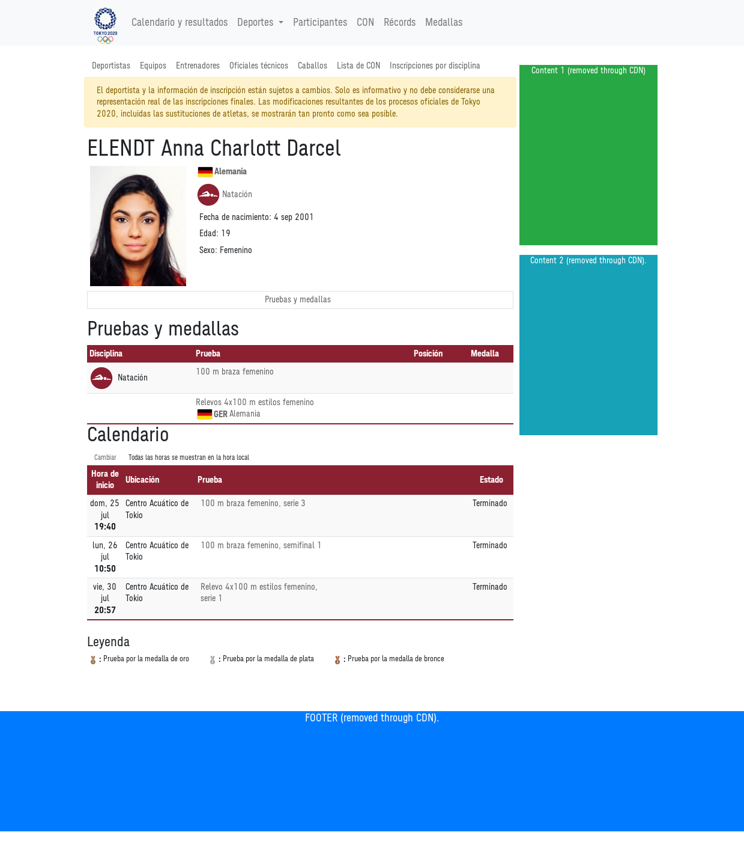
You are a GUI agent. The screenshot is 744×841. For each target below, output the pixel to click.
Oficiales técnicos (258, 66)
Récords (400, 23)
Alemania (222, 172)
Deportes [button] (256, 23)
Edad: (209, 233)
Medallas (443, 23)
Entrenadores (198, 66)
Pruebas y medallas (298, 300)
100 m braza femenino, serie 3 (253, 503)
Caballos (312, 66)
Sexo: (208, 250)
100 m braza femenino (235, 372)
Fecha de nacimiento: (235, 217)
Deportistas (111, 66)
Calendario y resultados (180, 23)
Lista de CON (358, 66)
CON (365, 23)
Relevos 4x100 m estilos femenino (255, 402)
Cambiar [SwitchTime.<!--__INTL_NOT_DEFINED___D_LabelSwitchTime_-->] (105, 457)
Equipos (153, 66)
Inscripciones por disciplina (435, 66)
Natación (224, 195)
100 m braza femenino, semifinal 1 (261, 545)
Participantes (320, 23)
